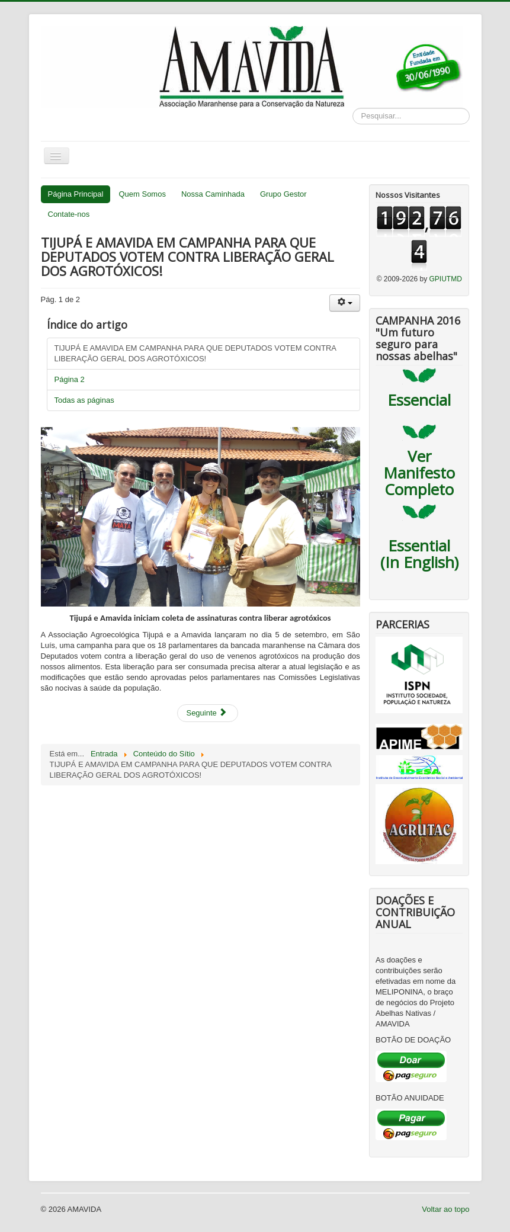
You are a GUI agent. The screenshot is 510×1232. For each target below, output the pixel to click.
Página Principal (76, 194)
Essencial (419, 399)
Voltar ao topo (445, 1209)
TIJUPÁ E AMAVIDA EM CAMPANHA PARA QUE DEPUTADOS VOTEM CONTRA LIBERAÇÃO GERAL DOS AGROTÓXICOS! (195, 353)
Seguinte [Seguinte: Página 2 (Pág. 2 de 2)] (206, 712)
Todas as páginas (84, 400)
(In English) (419, 562)
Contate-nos (69, 214)
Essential (419, 545)
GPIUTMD (445, 279)
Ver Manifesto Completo (419, 472)
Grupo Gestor (283, 194)
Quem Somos (141, 194)
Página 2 (69, 379)
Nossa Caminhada (213, 194)
